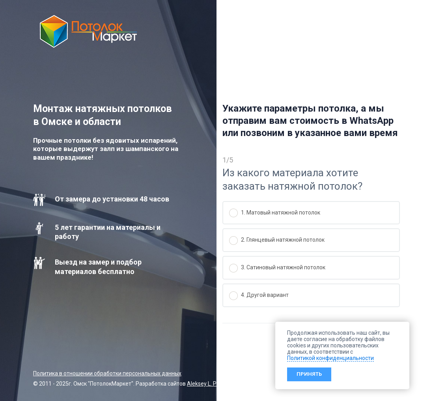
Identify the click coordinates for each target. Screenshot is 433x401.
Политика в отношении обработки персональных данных (107, 373)
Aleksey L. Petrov (208, 383)
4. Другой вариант (259, 295)
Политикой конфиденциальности (330, 358)
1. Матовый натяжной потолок (274, 213)
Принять (309, 374)
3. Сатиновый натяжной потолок (277, 268)
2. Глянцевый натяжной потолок (277, 240)
